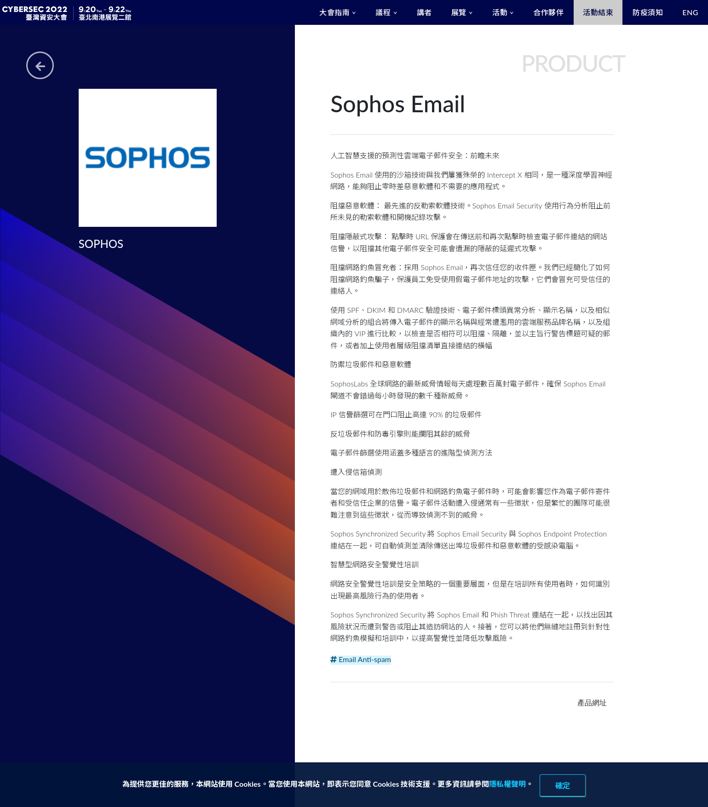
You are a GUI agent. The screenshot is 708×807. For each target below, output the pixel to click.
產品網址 (592, 702)
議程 (383, 12)
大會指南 (334, 12)
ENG (690, 12)
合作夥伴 (548, 12)
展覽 (458, 12)
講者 (424, 12)
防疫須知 (648, 12)
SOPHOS (101, 243)
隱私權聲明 (507, 783)
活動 (499, 12)
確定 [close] (562, 785)
